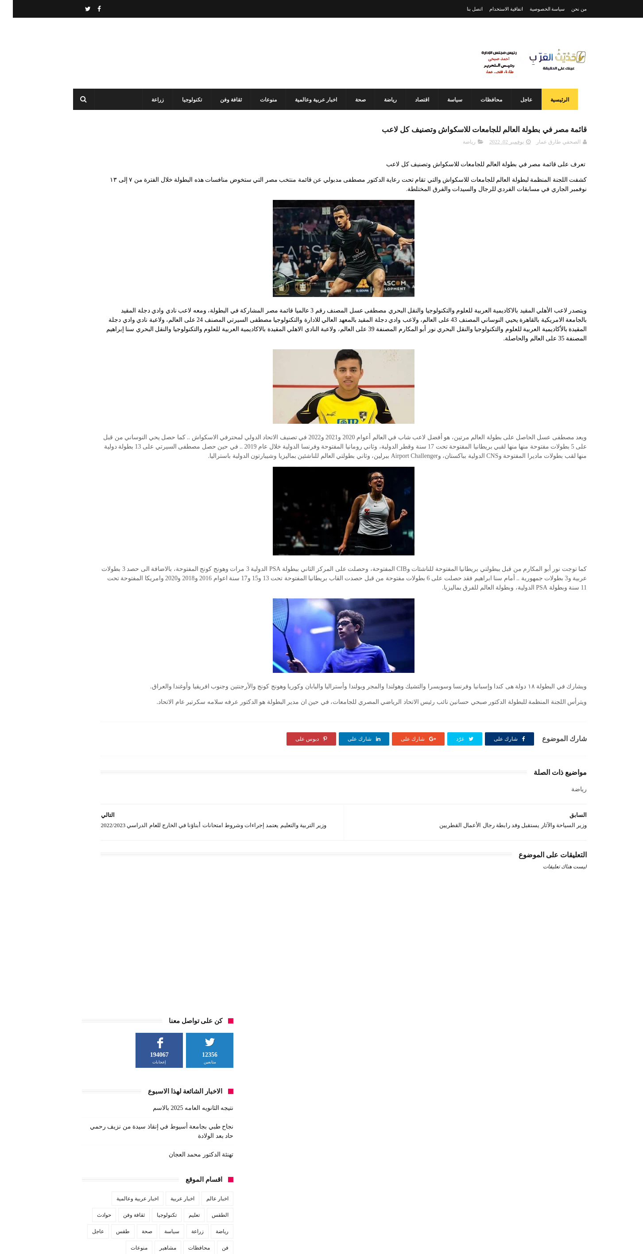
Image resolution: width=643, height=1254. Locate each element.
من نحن (566, 9)
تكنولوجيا (188, 100)
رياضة (386, 100)
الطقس (207, 324)
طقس (110, 341)
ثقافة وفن (227, 100)
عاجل (522, 100)
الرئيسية (555, 100)
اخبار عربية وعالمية (312, 100)
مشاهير (155, 357)
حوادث (91, 324)
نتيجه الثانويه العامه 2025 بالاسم (180, 217)
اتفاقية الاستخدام (493, 9)
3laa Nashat (429, 1240)
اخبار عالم (205, 308)
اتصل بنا (462, 9)
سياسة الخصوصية (534, 9)
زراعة (153, 100)
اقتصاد (418, 100)
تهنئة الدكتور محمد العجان (188, 264)
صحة (356, 100)
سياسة (450, 100)
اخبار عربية (170, 308)
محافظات (487, 100)
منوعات (264, 100)
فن (212, 357)
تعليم (181, 324)
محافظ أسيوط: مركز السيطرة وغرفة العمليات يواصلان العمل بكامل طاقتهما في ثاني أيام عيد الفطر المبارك (302, 1201)
